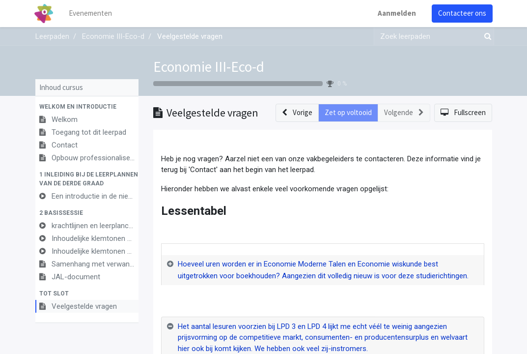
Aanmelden (396, 13)
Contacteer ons (462, 13)
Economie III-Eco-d (208, 67)
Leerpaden (52, 36)
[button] (87, 106)
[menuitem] (91, 13)
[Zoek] (486, 37)
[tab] (323, 270)
